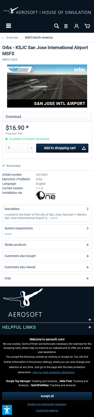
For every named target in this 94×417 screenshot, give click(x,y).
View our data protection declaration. (53, 372)
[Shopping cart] (87, 25)
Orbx (8, 278)
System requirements (19, 228)
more (53, 218)
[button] (7, 410)
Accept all (47, 396)
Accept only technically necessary (47, 404)
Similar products (15, 244)
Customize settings (47, 410)
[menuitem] (8, 25)
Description (12, 209)
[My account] (76, 25)
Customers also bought (20, 256)
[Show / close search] (56, 25)
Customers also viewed (20, 267)
